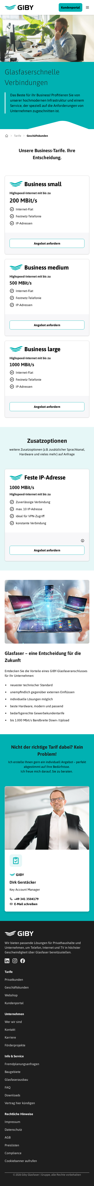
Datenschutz (13, 1129)
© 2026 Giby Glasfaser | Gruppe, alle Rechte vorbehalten (47, 1174)
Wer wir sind (13, 1021)
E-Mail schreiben (25, 904)
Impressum (12, 1121)
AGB (8, 1137)
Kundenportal (70, 7)
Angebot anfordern (47, 243)
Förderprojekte (15, 1045)
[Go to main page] (32, 7)
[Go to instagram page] (14, 960)
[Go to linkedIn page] (7, 960)
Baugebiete (12, 1071)
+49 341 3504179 (26, 899)
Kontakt (10, 1029)
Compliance (13, 1153)
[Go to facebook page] (22, 960)
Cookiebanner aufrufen (21, 1161)
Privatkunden (14, 979)
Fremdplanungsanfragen (22, 1064)
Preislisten (12, 1145)
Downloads (12, 1095)
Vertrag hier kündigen (20, 1103)
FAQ (8, 1087)
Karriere (10, 1037)
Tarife (17, 135)
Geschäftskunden (17, 987)
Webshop (11, 995)
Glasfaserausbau (16, 1079)
